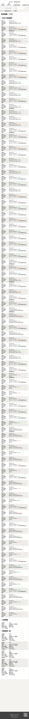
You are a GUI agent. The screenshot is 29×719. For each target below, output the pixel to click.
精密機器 (11, 625)
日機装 (10, 652)
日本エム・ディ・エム (13, 661)
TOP (1, 10)
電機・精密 (11, 626)
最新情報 (3, 4)
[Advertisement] (14, 697)
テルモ (10, 635)
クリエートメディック (13, 643)
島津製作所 (11, 669)
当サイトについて (14, 714)
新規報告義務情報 (16, 4)
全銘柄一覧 (9, 4)
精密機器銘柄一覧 (7, 10)
